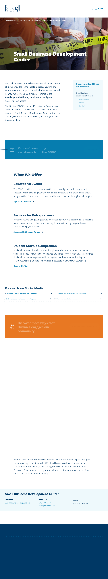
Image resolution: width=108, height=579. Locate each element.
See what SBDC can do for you (27, 233)
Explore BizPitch (21, 267)
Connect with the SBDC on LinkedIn (19, 293)
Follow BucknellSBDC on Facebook (69, 293)
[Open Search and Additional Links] (97, 9)
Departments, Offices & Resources (29, 20)
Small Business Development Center (54, 20)
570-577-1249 (45, 502)
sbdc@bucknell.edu (47, 505)
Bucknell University (10, 20)
